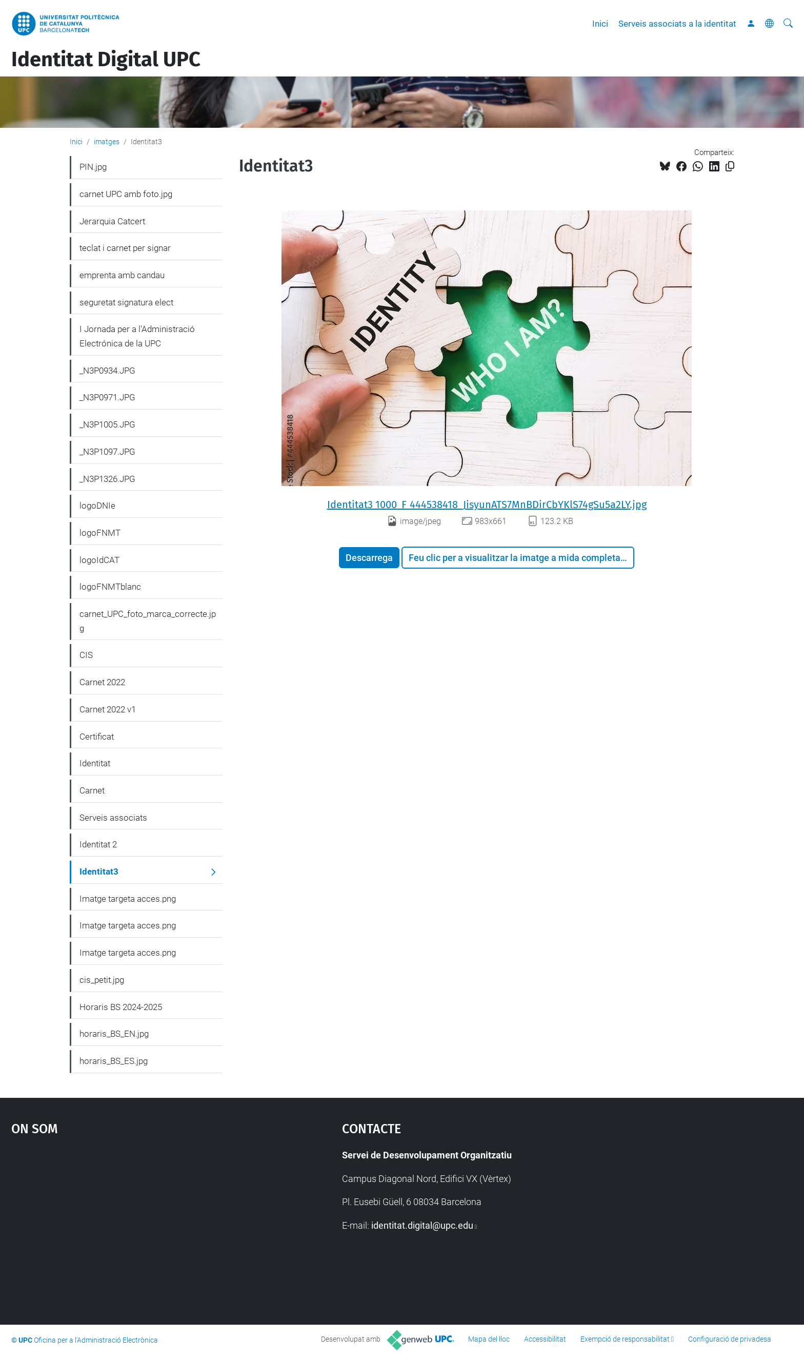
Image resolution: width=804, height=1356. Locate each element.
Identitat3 (98, 871)
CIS (86, 655)
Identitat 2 (98, 844)
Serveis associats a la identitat (677, 23)
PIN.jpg (93, 167)
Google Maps (137, 1225)
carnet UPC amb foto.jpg (125, 194)
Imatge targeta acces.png (127, 899)
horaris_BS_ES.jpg (113, 1061)
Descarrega (369, 557)
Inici (600, 23)
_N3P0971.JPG (107, 397)
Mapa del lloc (489, 1339)
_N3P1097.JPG (107, 452)
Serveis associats (113, 817)
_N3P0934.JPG (107, 370)
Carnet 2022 (102, 682)
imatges (106, 142)
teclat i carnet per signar (125, 248)
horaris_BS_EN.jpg (114, 1034)
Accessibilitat (545, 1339)
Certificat (96, 736)
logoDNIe (97, 505)
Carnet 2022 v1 (107, 709)
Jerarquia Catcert (112, 221)
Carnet (92, 790)
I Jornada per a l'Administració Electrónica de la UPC (137, 336)
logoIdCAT (99, 560)
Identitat (94, 763)
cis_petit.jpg (101, 980)
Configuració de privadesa (729, 1339)
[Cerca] (788, 23)
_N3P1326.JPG (107, 479)
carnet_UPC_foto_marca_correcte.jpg (147, 621)
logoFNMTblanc (110, 587)
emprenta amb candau (122, 275)
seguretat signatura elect (126, 302)
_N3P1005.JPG (107, 424)
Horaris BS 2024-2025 (120, 1007)
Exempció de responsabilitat (625, 1339)
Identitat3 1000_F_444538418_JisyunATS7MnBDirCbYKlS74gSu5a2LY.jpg (487, 504)
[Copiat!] (730, 166)
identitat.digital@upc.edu (422, 1225)
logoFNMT (99, 533)
